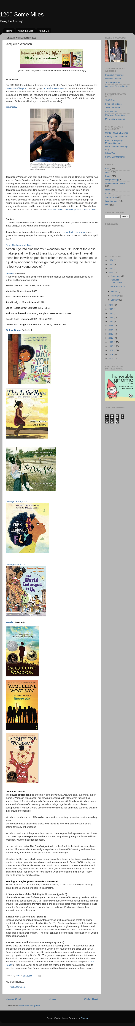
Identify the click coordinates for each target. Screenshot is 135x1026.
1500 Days (110, 100)
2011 (111, 342)
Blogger (84, 1018)
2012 (111, 338)
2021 (111, 272)
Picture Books (13, 330)
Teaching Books (112, 82)
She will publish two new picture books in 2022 (72, 209)
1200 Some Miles (22, 14)
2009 (111, 350)
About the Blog (25, 30)
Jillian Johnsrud (112, 107)
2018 (111, 313)
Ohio (107, 205)
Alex (107, 168)
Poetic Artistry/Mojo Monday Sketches (114, 141)
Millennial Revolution (115, 115)
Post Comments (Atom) (29, 1006)
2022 (111, 268)
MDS (107, 193)
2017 (111, 317)
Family (108, 176)
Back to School (118, 286)
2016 (111, 321)
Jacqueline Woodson (53, 88)
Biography (11, 107)
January (115, 300)
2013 (111, 334)
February (115, 296)
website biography (75, 232)
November (116, 276)
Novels (10, 622)
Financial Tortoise (113, 104)
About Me (44, 30)
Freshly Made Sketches (116, 136)
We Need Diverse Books (116, 86)
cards (107, 172)
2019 (111, 309)
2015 (111, 326)
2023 (111, 264)
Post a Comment (17, 987)
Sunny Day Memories (115, 157)
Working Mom (111, 201)
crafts (107, 190)
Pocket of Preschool (114, 75)
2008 (111, 354)
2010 (111, 346)
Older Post (91, 999)
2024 (111, 260)
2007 (111, 358)
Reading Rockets (113, 79)
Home (9, 30)
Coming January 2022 (17, 501)
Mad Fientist (111, 111)
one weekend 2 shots (115, 183)
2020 (111, 305)
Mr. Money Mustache (115, 119)
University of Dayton (16, 88)
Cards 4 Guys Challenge (116, 133)
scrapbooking (111, 180)
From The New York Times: (20, 245)
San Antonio (111, 197)
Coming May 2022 (15, 564)
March (114, 291)
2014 (111, 330)
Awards (10, 273)
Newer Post (13, 999)
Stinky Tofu (110, 153)
